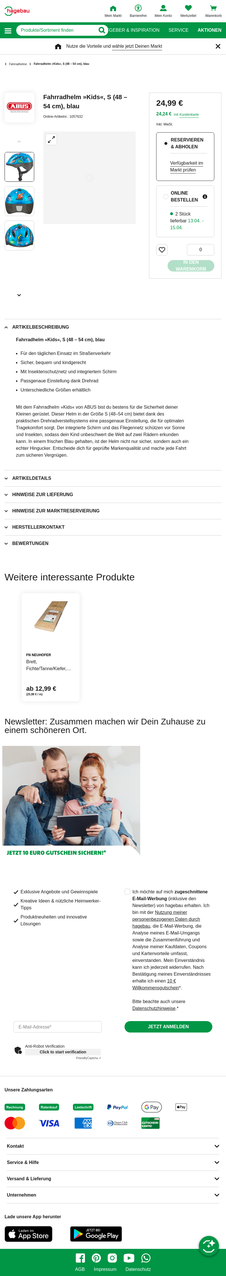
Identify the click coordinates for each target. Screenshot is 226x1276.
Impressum (105, 1269)
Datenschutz (138, 1269)
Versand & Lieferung (29, 1178)
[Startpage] (17, 11)
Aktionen (209, 30)
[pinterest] (96, 1258)
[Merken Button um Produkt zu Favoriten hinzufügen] (162, 249)
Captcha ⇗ (88, 1058)
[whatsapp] (145, 1258)
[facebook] (80, 1258)
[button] (8, 30)
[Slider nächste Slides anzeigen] (19, 293)
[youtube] (129, 1258)
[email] (57, 1026)
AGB (80, 1269)
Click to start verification (63, 1052)
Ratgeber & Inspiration (129, 30)
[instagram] (112, 1258)
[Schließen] (218, 46)
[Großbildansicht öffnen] (89, 177)
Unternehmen (21, 1195)
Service (178, 30)
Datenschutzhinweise (154, 1008)
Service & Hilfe (23, 1162)
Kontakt (15, 1146)
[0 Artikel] (200, 249)
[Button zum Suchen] (101, 30)
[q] (55, 30)
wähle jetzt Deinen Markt (137, 46)
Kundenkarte (189, 115)
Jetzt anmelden (168, 1026)
